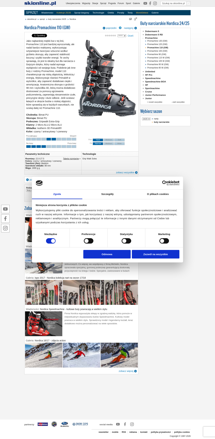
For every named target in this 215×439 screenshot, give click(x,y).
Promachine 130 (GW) (157, 41)
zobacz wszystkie (125, 172)
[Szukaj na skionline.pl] (188, 3)
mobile (115, 432)
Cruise (148, 91)
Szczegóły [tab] (107, 194)
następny (129, 28)
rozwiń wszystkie (155, 102)
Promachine (151, 38)
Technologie (98, 12)
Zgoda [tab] (57, 194)
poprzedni (111, 28)
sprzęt (42, 19)
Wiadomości (47, 12)
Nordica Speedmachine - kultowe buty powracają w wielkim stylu (73, 309)
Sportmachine (152, 88)
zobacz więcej (126, 371)
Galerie (136, 3)
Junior (148, 98)
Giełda (111, 12)
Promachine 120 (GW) (157, 44)
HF (146, 85)
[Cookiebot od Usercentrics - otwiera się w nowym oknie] (164, 183)
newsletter (104, 432)
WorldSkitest (142, 12)
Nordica (73, 19)
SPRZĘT (32, 12)
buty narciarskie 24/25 (57, 19)
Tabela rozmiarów (71, 159)
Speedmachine (153, 78)
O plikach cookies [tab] (158, 194)
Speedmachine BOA (155, 81)
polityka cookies (182, 432)
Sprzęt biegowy (81, 12)
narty (156, 119)
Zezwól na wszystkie (155, 254)
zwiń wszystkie (179, 102)
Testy (130, 12)
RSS (124, 432)
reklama (133, 432)
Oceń (130, 35)
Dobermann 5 (152, 31)
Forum (121, 3)
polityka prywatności (161, 432)
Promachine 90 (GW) (156, 54)
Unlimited (150, 71)
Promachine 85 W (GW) (158, 68)
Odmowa (107, 254)
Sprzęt (103, 3)
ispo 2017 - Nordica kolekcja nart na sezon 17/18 (60, 277)
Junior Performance (155, 95)
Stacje (95, 3)
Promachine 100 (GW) (157, 51)
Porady (120, 12)
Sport (128, 3)
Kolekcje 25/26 (64, 12)
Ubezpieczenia (73, 3)
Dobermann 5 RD (154, 34)
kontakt (143, 432)
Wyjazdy (86, 3)
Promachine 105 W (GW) (158, 61)
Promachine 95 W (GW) (158, 64)
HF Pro (148, 75)
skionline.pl (31, 19)
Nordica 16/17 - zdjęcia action (50, 340)
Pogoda (112, 3)
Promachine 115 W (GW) (158, 58)
